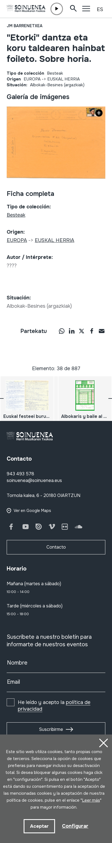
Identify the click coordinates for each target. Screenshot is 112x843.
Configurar (75, 826)
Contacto (56, 547)
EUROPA (32, 79)
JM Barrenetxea (25, 25)
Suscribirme (51, 729)
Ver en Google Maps (32, 510)
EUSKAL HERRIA (63, 79)
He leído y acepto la (54, 705)
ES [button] (100, 9)
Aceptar (39, 826)
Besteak (55, 73)
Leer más (91, 800)
